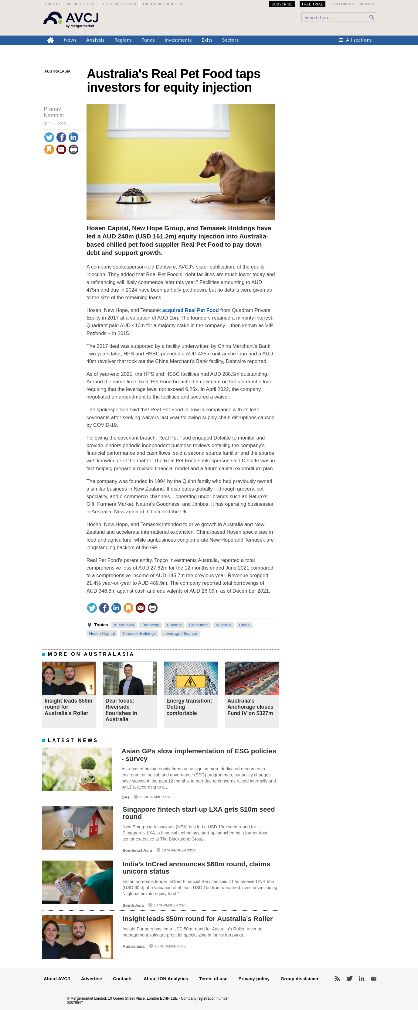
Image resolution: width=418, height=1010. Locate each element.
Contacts (123, 978)
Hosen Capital (102, 633)
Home (50, 40)
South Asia (133, 905)
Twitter (349, 978)
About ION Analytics (166, 978)
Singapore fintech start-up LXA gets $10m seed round (199, 813)
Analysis (95, 40)
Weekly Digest (81, 4)
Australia (224, 625)
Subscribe (282, 4)
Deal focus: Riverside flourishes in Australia (122, 710)
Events (52, 4)
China (244, 625)
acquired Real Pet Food (190, 310)
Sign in (367, 4)
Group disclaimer (300, 978)
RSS (337, 978)
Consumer (198, 625)
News (70, 40)
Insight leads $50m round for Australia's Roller (198, 919)
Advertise (91, 978)
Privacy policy (254, 978)
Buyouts (174, 625)
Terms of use (213, 978)
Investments (178, 40)
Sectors (230, 40)
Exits (207, 40)
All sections (359, 40)
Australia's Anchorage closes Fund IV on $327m (250, 707)
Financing (150, 625)
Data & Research (160, 4)
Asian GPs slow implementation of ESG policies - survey (198, 754)
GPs (125, 797)
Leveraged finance (180, 633)
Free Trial (312, 4)
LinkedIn (361, 978)
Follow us (342, 4)
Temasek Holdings (139, 633)
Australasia (57, 71)
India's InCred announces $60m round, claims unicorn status (196, 867)
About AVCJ (57, 978)
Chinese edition (120, 4)
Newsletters (373, 978)
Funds (148, 40)
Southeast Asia (137, 850)
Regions (123, 40)
